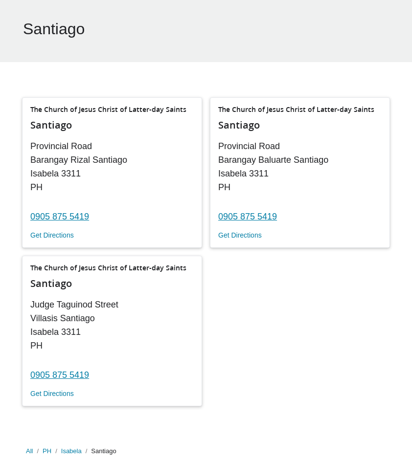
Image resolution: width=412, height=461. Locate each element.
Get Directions (52, 235)
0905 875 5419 (59, 216)
